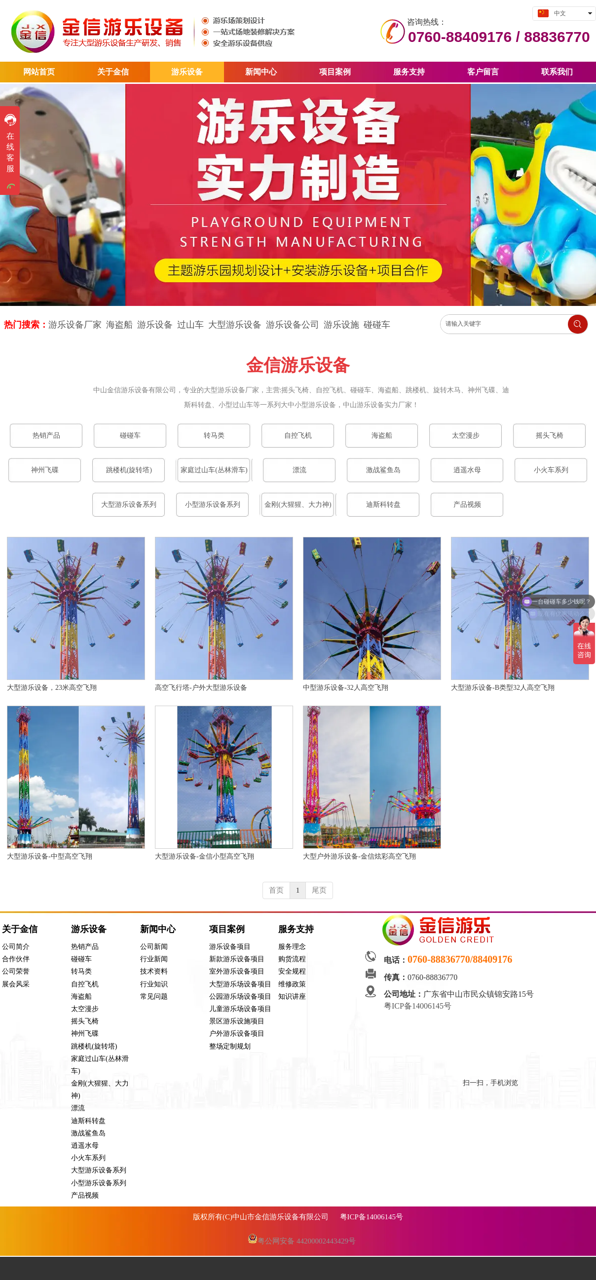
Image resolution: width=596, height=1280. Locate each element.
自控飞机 (85, 984)
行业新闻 (154, 959)
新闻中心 (158, 929)
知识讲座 (292, 996)
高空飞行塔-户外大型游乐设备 (201, 687)
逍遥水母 (85, 1145)
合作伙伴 (16, 959)
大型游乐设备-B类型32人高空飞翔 (503, 687)
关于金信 (19, 929)
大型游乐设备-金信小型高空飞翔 (204, 856)
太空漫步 (85, 1009)
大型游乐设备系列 (98, 1170)
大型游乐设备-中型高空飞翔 (49, 856)
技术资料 (154, 971)
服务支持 (296, 929)
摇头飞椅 (85, 1021)
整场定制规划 (230, 1046)
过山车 (190, 325)
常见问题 (154, 996)
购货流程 (292, 959)
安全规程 (292, 971)
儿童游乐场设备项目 (240, 1009)
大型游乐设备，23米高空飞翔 (52, 687)
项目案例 (227, 929)
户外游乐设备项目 (236, 1033)
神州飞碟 (85, 1033)
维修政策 (292, 984)
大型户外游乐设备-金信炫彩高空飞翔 (359, 856)
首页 (276, 890)
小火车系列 (88, 1158)
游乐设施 (341, 325)
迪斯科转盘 (88, 1121)
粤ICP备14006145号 (418, 1006)
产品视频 (85, 1195)
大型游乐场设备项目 (240, 984)
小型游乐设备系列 (98, 1183)
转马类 (81, 971)
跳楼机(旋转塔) (94, 1046)
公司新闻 (154, 946)
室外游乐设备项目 (236, 971)
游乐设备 (155, 325)
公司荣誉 (16, 971)
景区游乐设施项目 (236, 1021)
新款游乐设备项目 (236, 959)
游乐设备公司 (292, 325)
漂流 (78, 1108)
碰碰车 (377, 325)
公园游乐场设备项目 (240, 996)
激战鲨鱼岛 (88, 1133)
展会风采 (16, 984)
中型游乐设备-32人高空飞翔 (345, 687)
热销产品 (85, 946)
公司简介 (16, 946)
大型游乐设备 (234, 325)
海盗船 (81, 996)
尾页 (319, 890)
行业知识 (154, 984)
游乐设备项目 (230, 946)
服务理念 (292, 946)
